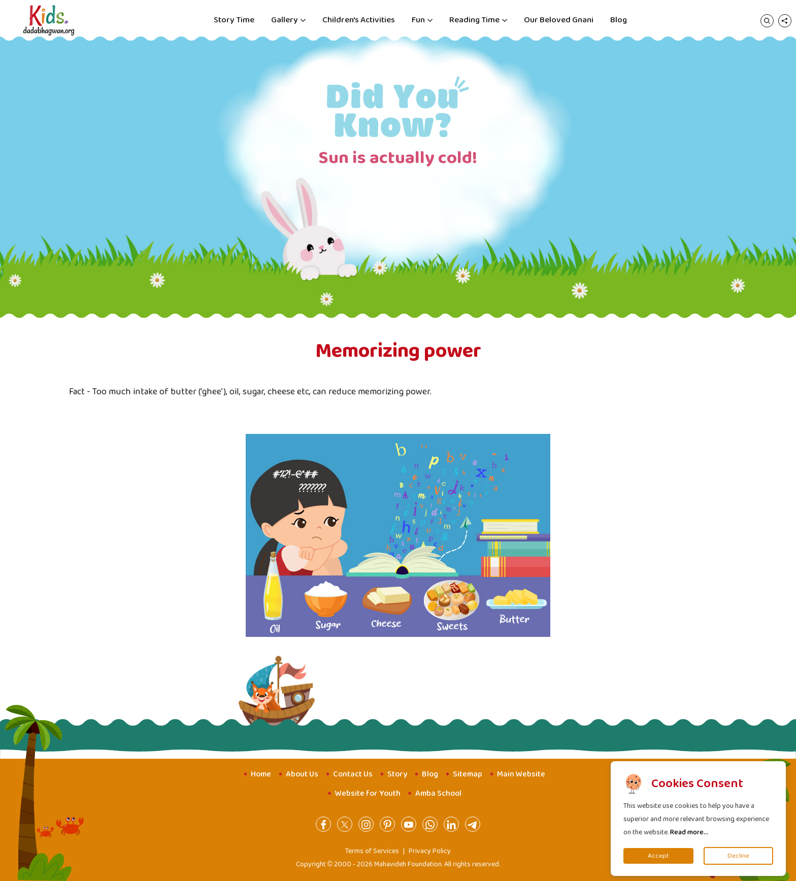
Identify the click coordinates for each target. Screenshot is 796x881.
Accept (658, 856)
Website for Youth (368, 793)
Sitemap (467, 774)
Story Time (234, 20)
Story (397, 774)
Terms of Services (372, 851)
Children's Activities (358, 20)
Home (261, 774)
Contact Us (353, 774)
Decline (738, 856)
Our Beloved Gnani (558, 20)
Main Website (521, 774)
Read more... (689, 832)
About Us (302, 774)
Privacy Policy (430, 851)
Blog (618, 20)
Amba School (438, 793)
